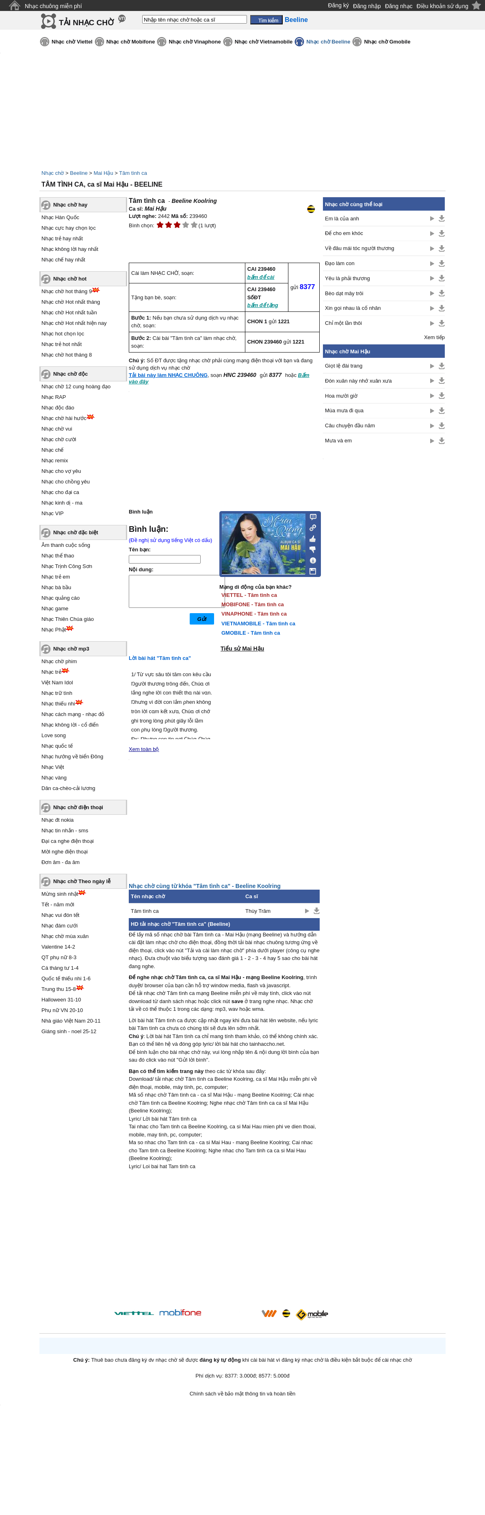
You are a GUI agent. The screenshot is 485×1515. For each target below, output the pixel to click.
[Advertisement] (224, 1240)
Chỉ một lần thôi (343, 323)
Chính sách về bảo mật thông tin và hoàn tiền (243, 1394)
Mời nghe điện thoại (64, 852)
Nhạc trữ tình (56, 693)
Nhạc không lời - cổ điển (70, 725)
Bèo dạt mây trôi (344, 293)
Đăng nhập (367, 6)
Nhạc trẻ (51, 672)
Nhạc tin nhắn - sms (64, 830)
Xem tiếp (434, 337)
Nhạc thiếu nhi (58, 704)
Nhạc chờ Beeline (328, 42)
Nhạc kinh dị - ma (61, 503)
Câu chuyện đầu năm (350, 425)
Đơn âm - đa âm (60, 862)
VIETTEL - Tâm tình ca (249, 595)
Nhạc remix (54, 460)
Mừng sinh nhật (59, 894)
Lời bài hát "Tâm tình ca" (160, 658)
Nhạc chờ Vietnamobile (264, 42)
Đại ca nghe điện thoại (67, 841)
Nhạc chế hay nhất (63, 260)
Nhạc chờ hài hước (64, 418)
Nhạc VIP (52, 513)
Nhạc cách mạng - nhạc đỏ (72, 714)
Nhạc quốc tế (57, 746)
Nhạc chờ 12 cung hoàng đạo (75, 386)
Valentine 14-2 (58, 947)
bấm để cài (261, 277)
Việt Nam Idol (57, 682)
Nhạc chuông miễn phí (53, 6)
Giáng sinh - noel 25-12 (68, 1031)
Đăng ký (338, 5)
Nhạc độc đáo (57, 408)
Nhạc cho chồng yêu (65, 482)
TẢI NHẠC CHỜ (86, 22)
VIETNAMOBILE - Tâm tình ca (258, 623)
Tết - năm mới (57, 904)
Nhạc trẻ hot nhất (61, 344)
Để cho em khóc (344, 233)
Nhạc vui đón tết (60, 915)
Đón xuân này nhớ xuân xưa (358, 381)
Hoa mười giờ (341, 396)
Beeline (78, 173)
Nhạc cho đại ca (60, 492)
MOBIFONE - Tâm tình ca (252, 604)
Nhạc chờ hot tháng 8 (66, 355)
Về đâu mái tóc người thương (359, 248)
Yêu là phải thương (347, 278)
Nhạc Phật (53, 630)
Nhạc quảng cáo (60, 598)
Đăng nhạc (399, 6)
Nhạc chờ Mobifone (130, 42)
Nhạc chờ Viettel (72, 42)
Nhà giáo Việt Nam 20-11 (71, 1021)
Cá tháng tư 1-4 (59, 968)
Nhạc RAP (53, 397)
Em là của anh (342, 218)
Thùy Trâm (258, 911)
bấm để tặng (262, 305)
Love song (53, 735)
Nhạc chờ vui (56, 429)
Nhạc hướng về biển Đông (72, 756)
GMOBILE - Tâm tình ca (250, 633)
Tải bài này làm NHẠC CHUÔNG (168, 375)
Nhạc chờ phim (59, 661)
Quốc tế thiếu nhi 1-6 (66, 978)
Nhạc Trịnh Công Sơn (66, 566)
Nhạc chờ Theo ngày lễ (81, 881)
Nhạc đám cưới (59, 926)
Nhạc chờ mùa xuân (65, 936)
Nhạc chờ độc (70, 374)
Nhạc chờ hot (70, 279)
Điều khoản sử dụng (442, 6)
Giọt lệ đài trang (343, 366)
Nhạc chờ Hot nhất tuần (69, 312)
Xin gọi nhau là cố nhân (353, 308)
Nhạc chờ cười (58, 439)
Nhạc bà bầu (56, 587)
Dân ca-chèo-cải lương (68, 788)
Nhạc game (54, 608)
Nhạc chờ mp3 (71, 649)
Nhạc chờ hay (70, 205)
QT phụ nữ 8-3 (58, 957)
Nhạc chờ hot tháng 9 (66, 291)
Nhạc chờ (52, 173)
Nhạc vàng (54, 778)
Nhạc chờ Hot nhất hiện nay (74, 323)
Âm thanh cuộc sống (65, 545)
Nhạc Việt (52, 767)
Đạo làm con (340, 263)
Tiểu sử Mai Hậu (242, 648)
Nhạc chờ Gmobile (387, 42)
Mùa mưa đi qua (344, 410)
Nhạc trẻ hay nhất (62, 238)
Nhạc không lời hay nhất (69, 249)
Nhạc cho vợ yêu (61, 471)
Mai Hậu (103, 173)
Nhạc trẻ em (55, 577)
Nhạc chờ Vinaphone (195, 42)
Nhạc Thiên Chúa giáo (67, 619)
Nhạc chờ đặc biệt (75, 532)
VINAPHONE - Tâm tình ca (254, 614)
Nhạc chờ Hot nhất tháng (70, 302)
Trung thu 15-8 (58, 989)
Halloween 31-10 (61, 1000)
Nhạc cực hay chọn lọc (68, 228)
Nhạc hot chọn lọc (62, 334)
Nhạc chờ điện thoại (78, 807)
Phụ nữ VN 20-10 (62, 1010)
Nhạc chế (52, 450)
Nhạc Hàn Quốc (60, 217)
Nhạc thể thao (57, 556)
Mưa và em (338, 441)
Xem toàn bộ (144, 749)
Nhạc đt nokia (57, 820)
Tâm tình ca (133, 173)
